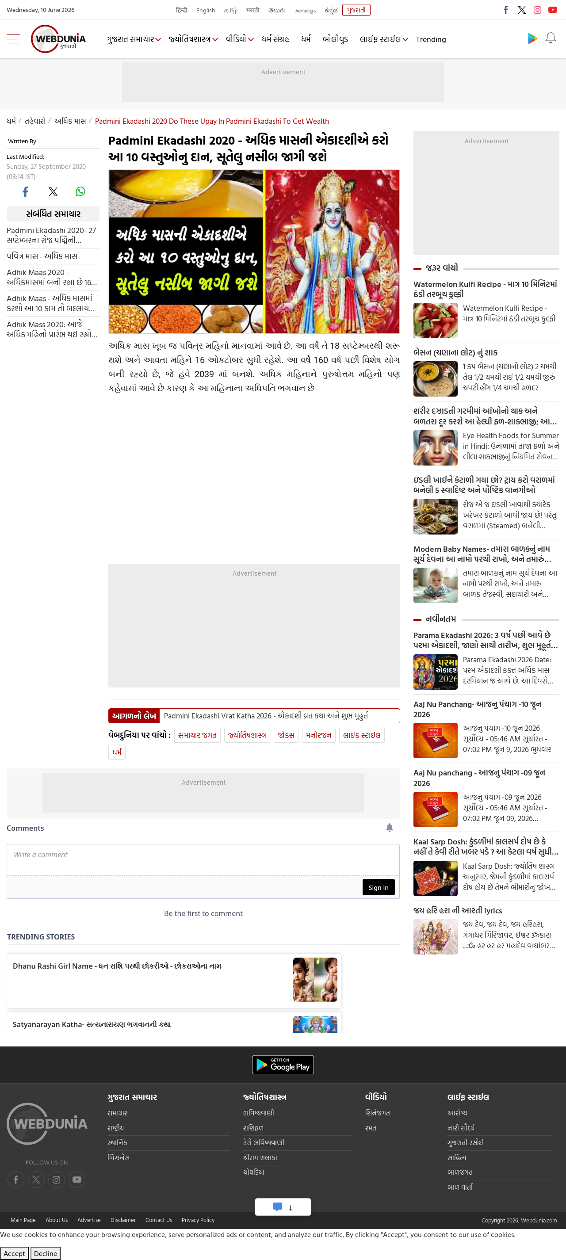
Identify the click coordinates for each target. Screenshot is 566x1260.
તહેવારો (35, 120)
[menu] (15, 39)
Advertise (89, 1219)
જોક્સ (286, 735)
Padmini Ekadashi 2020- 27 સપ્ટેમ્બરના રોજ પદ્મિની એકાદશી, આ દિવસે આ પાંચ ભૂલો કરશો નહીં (51, 235)
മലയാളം (305, 10)
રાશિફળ (253, 1128)
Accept (14, 1253)
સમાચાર (117, 1113)
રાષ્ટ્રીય (115, 1128)
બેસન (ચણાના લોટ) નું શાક (455, 353)
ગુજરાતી (356, 10)
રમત (370, 1128)
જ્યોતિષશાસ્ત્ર (191, 39)
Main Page (23, 1219)
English (205, 10)
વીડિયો (239, 39)
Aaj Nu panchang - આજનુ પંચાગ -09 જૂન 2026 (479, 782)
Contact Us (158, 1219)
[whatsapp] (80, 191)
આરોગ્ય (457, 1113)
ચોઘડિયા (253, 1172)
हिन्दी (181, 10)
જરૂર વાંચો (442, 268)
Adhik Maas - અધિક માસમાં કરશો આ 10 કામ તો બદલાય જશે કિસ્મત (49, 303)
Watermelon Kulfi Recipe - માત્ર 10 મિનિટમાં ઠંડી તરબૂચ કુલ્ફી (485, 289)
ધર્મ (309, 39)
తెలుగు (277, 10)
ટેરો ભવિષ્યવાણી (263, 1143)
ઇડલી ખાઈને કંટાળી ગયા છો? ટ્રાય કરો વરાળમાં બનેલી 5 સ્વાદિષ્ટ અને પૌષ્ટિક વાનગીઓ (484, 487)
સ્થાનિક (117, 1143)
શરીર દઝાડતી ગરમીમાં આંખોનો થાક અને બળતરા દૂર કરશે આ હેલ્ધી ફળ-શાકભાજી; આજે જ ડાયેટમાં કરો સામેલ (484, 417)
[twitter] (53, 191)
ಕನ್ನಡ (331, 10)
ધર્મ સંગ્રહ (279, 39)
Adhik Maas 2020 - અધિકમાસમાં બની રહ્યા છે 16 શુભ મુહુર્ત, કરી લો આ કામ (49, 277)
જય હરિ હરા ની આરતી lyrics (457, 916)
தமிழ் (230, 10)
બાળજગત (460, 1172)
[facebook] (26, 191)
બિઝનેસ (118, 1158)
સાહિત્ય (457, 1158)
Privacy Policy (198, 1219)
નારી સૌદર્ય (460, 1128)
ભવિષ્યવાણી (258, 1113)
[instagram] (77, 1179)
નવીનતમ (441, 622)
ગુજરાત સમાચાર (130, 39)
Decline (45, 1253)
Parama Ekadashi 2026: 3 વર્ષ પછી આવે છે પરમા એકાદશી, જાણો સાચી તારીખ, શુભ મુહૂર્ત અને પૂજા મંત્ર (482, 643)
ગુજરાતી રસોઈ (465, 1143)
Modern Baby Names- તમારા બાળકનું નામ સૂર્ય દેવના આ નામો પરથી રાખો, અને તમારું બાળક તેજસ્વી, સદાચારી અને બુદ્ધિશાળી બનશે (484, 556)
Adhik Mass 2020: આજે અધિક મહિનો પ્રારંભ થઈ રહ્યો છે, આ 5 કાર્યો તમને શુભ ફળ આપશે (49, 329)
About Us (57, 1219)
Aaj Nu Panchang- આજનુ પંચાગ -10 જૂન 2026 (477, 713)
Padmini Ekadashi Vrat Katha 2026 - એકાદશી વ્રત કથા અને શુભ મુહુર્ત (266, 716)
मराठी (253, 10)
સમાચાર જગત (197, 735)
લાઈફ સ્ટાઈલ (384, 39)
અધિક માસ (70, 120)
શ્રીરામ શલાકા (260, 1158)
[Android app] (283, 1064)
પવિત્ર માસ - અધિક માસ (42, 256)
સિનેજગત (377, 1113)
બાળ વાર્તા (460, 1187)
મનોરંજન (319, 735)
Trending (436, 39)
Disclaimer (123, 1219)
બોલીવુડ (339, 39)
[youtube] (57, 1179)
